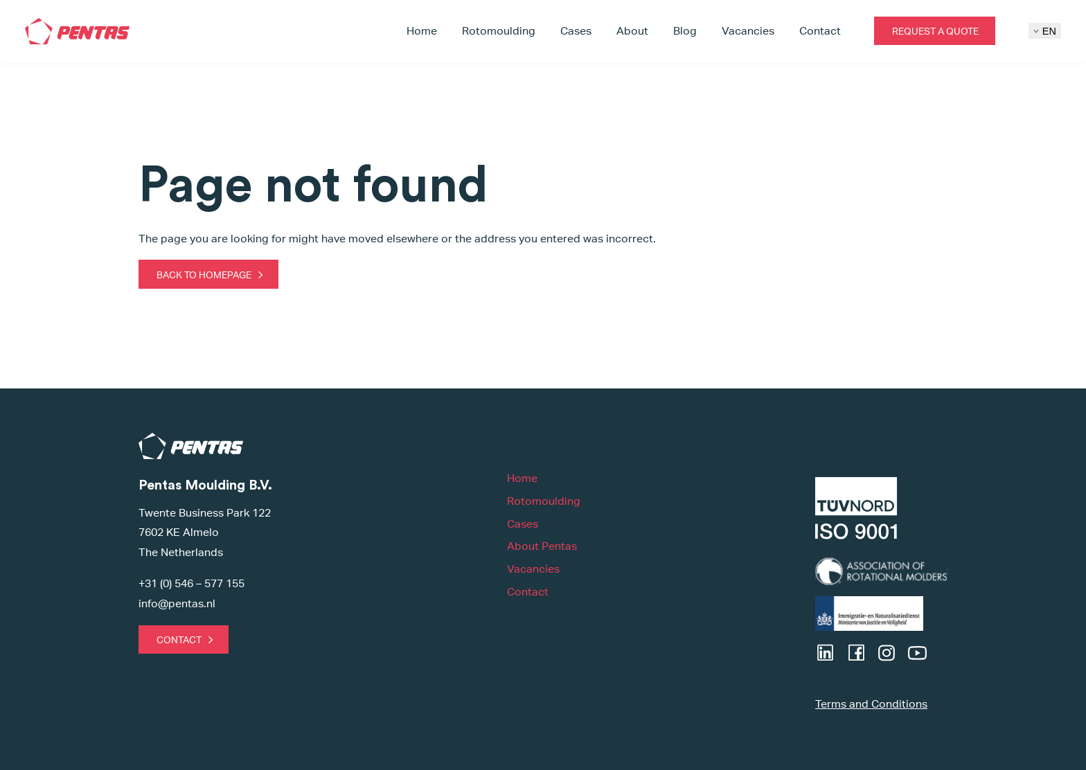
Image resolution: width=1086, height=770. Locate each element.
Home (422, 30)
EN (1044, 31)
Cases (575, 30)
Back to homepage (204, 274)
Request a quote (935, 31)
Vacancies (748, 30)
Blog (685, 30)
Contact (820, 30)
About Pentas (542, 546)
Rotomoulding (498, 30)
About (632, 30)
